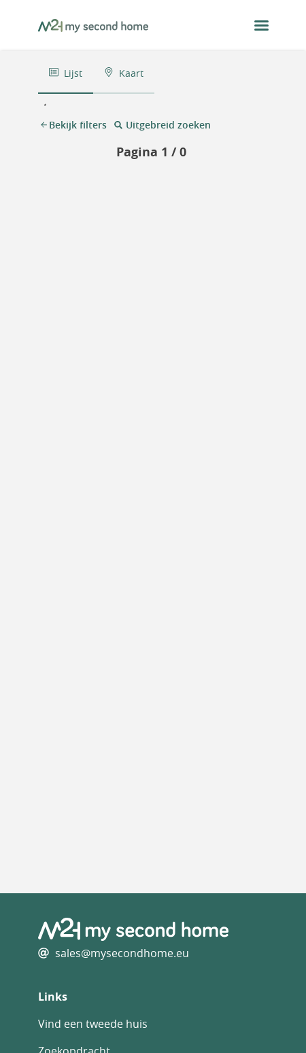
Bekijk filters (74, 124)
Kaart (123, 73)
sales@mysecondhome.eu (122, 953)
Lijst (65, 73)
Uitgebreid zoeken (162, 124)
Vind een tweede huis (93, 1023)
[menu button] (261, 25)
